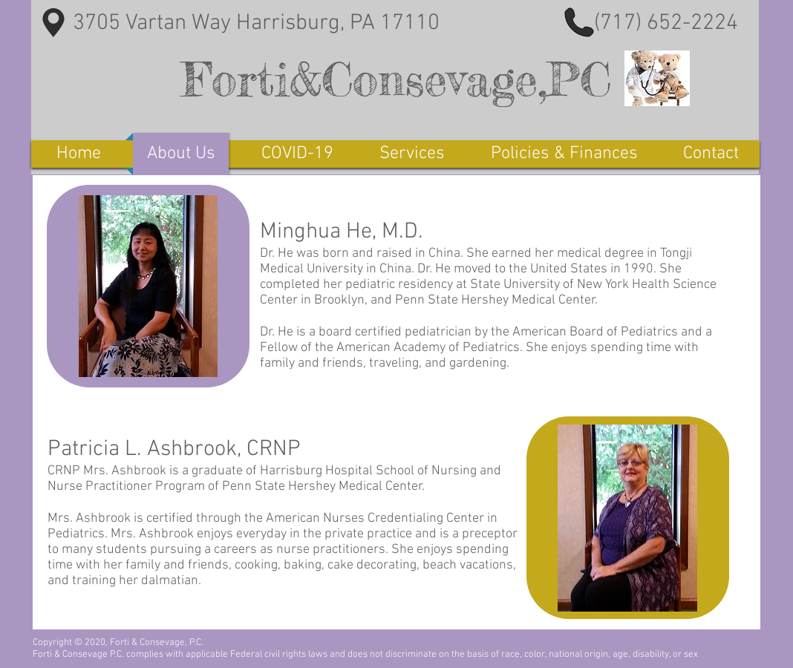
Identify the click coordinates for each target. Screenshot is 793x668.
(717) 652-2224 (666, 23)
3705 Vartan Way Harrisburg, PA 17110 (254, 23)
